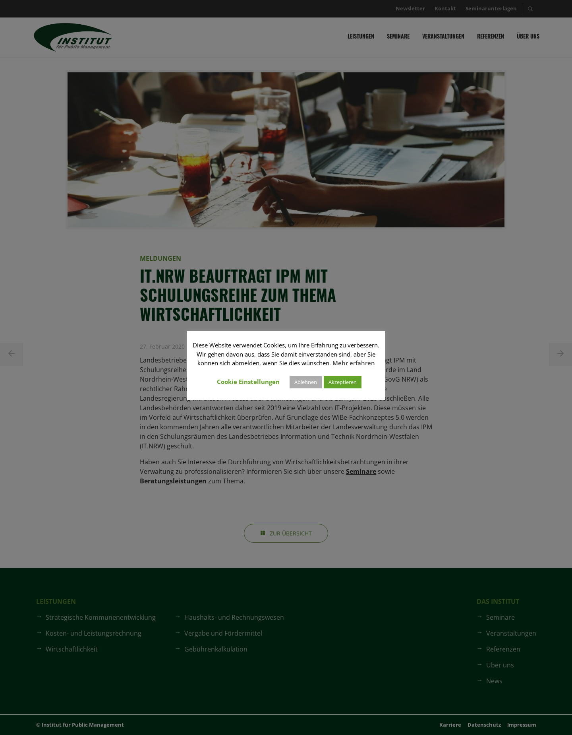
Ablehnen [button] (305, 382)
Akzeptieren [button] (343, 382)
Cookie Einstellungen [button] (248, 382)
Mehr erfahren (353, 363)
